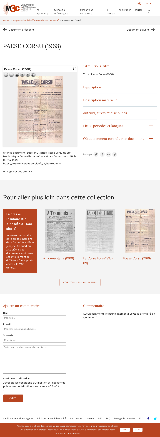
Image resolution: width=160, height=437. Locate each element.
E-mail (7, 324)
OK (124, 429)
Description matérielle (100, 100)
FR (147, 4)
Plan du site (76, 418)
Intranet (90, 418)
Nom (5, 313)
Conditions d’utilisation (16, 378)
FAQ (108, 418)
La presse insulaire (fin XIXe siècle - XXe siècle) (36, 20)
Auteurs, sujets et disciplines (105, 113)
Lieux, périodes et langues (103, 126)
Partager (87, 154)
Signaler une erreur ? (19, 171)
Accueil (6, 20)
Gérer (137, 429)
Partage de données (124, 418)
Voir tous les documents (80, 282)
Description (92, 87)
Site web (8, 335)
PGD (141, 418)
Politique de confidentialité (51, 418)
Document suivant (138, 29)
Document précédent (21, 29)
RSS (100, 418)
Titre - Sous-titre (96, 66)
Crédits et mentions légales (18, 418)
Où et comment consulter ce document (113, 139)
